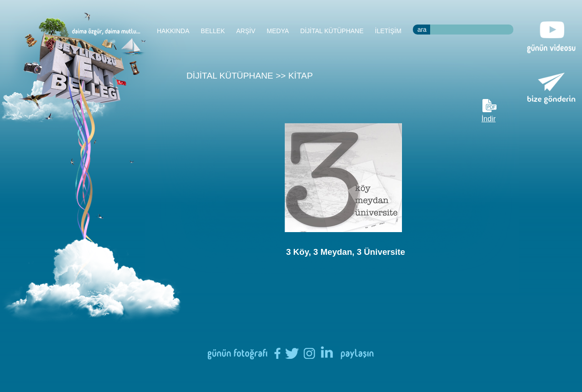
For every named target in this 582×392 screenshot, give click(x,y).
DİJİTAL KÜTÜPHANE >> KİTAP (249, 75)
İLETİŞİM (388, 31)
